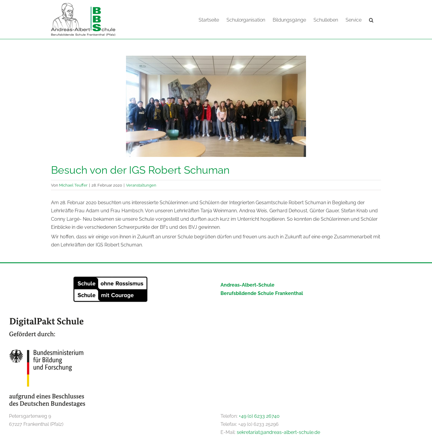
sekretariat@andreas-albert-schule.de (278, 432)
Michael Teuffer (73, 184)
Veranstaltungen (141, 184)
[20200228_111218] (216, 106)
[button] (371, 19)
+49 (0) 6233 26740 (259, 416)
